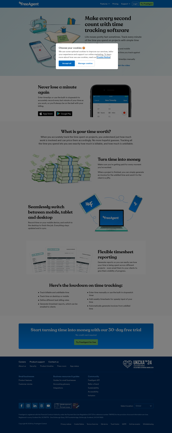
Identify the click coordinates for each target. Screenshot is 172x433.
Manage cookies (85, 63)
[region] (87, 56)
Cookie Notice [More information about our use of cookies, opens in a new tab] (103, 57)
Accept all (66, 63)
